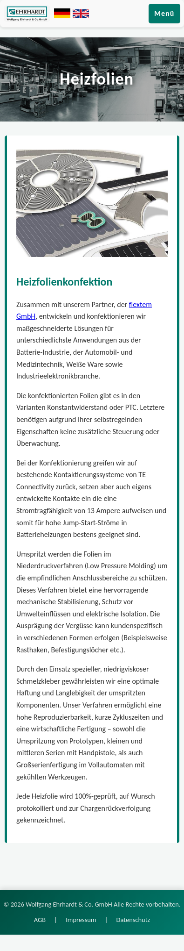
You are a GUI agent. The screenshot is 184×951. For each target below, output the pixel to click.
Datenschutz (133, 919)
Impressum (81, 919)
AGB (40, 919)
